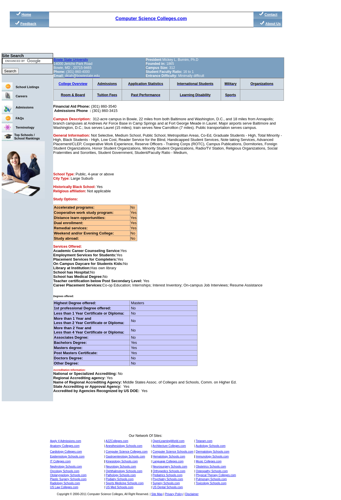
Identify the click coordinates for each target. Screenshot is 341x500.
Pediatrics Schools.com (168, 475)
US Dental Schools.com (168, 487)
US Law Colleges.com (64, 487)
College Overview (73, 84)
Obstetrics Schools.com (211, 466)
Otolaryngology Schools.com (68, 475)
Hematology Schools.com (169, 456)
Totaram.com (204, 441)
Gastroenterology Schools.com (125, 456)
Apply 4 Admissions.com (65, 441)
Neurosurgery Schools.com (170, 466)
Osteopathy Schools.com (212, 471)
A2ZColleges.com (117, 441)
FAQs (20, 118)
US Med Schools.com (119, 487)
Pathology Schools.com (121, 475)
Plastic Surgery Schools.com (68, 479)
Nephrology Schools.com (66, 466)
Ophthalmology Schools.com (124, 471)
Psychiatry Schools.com (168, 479)
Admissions (25, 107)
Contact (271, 15)
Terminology (25, 127)
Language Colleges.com (168, 461)
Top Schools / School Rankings (27, 136)
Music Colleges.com (208, 461)
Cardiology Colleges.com (66, 451)
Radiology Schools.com (65, 483)
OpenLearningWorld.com (169, 441)
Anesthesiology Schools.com (124, 445)
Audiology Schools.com (211, 445)
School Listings (27, 87)
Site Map (156, 494)
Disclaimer (192, 494)
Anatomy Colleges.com (65, 445)
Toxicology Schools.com (211, 483)
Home (26, 15)
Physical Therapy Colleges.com (216, 475)
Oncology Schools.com (64, 471)
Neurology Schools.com (121, 466)
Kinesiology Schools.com (122, 461)
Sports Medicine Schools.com (125, 483)
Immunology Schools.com (212, 456)
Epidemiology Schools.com (67, 456)
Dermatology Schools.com (212, 451)
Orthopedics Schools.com (169, 471)
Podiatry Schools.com (120, 479)
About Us (273, 24)
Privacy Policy (174, 494)
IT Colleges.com (60, 461)
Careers (22, 96)
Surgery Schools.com (166, 483)
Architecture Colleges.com (169, 445)
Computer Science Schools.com (173, 451)
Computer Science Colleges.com (151, 18)
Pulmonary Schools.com (211, 479)
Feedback (28, 24)
